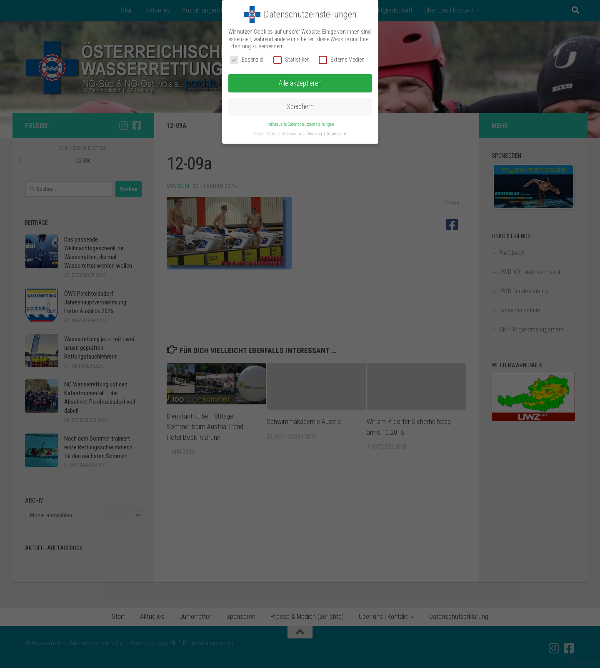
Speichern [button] (300, 106)
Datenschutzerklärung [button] (302, 134)
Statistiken (291, 60)
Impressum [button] (337, 134)
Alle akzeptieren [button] (300, 83)
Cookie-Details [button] (265, 134)
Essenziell (247, 60)
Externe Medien (342, 60)
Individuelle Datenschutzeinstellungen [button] (300, 124)
